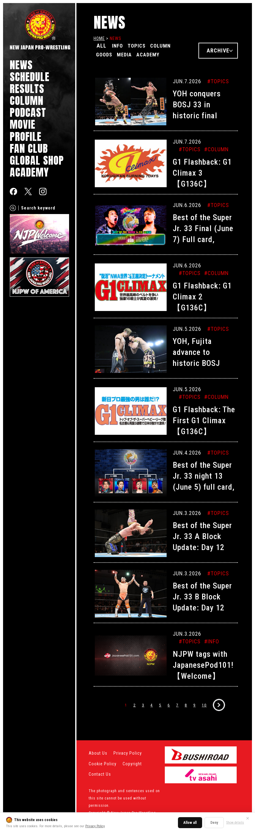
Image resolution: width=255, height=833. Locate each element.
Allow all (190, 822)
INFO (119, 45)
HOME (99, 38)
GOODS (105, 54)
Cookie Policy (102, 763)
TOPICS (140, 45)
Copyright (132, 763)
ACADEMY (29, 172)
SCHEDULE (30, 76)
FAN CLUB (29, 148)
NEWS (21, 65)
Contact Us (100, 774)
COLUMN (26, 100)
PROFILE (26, 136)
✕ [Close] (247, 818)
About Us (98, 753)
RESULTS (27, 88)
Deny (214, 822)
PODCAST (28, 112)
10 (204, 705)
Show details (235, 822)
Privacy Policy (95, 826)
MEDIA (128, 54)
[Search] (13, 208)
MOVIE (22, 124)
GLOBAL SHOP (37, 160)
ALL (101, 45)
